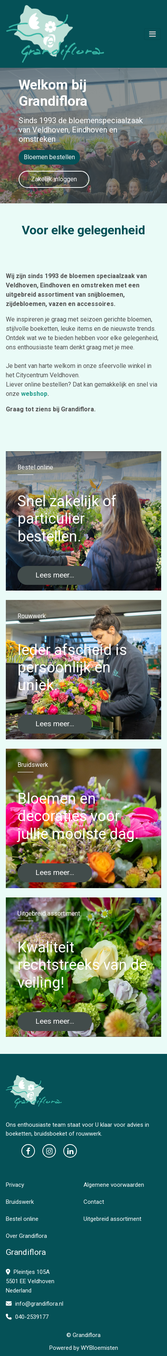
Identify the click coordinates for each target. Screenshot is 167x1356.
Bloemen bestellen (49, 157)
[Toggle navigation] (152, 34)
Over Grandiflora (26, 1235)
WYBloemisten (99, 1347)
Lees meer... (54, 575)
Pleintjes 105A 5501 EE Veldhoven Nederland (30, 1281)
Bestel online (22, 1218)
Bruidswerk (20, 1201)
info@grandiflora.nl (34, 1303)
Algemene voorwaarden (114, 1184)
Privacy (15, 1184)
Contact (94, 1201)
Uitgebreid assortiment (112, 1218)
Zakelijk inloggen (54, 179)
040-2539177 (27, 1316)
